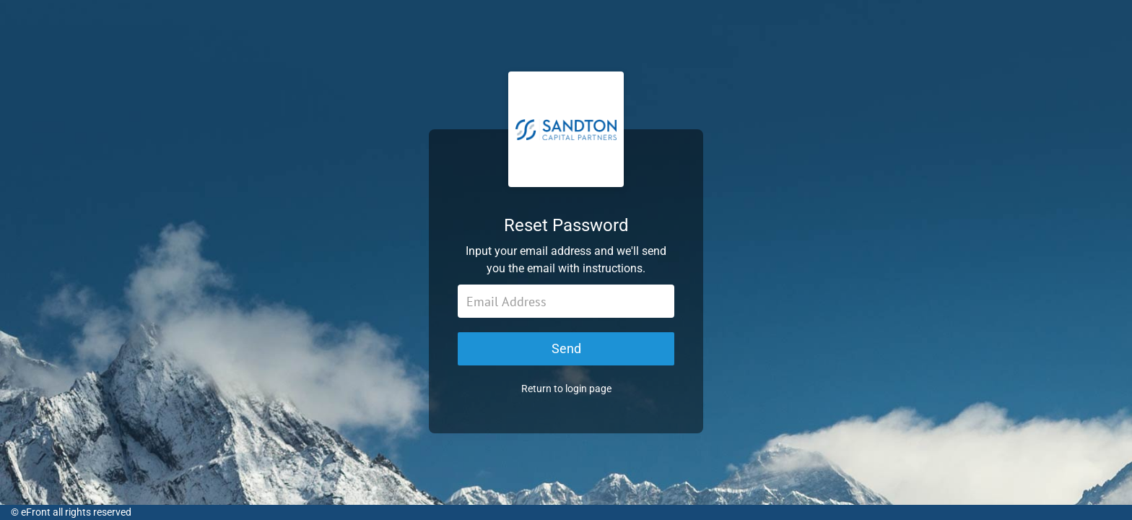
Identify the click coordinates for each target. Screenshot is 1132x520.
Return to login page (566, 388)
